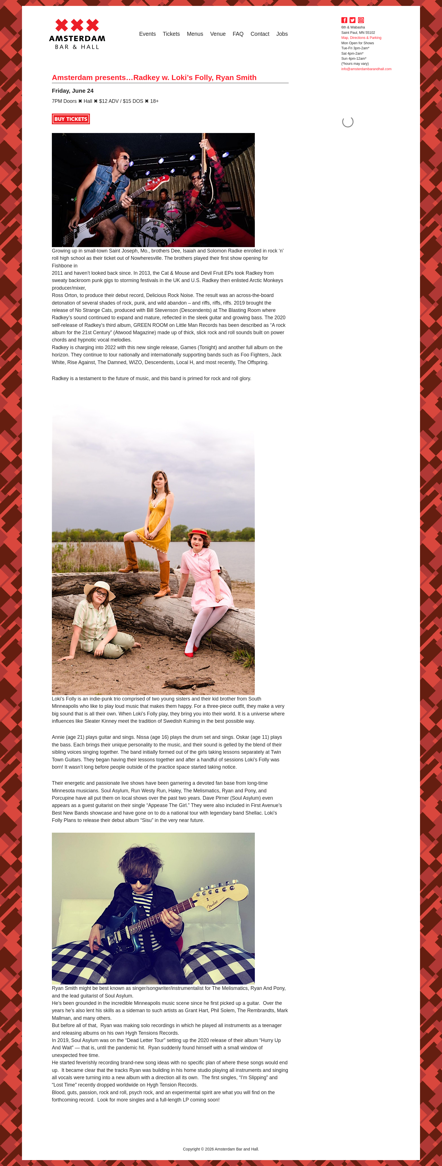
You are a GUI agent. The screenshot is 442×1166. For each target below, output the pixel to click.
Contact (260, 34)
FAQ (238, 34)
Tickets (171, 34)
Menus (195, 34)
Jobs (282, 34)
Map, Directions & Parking (361, 38)
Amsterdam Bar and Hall (77, 34)
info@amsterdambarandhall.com (366, 69)
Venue (218, 34)
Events (147, 34)
